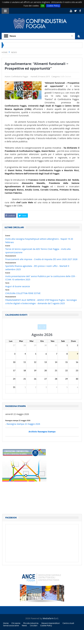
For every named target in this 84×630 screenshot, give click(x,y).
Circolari (33, 625)
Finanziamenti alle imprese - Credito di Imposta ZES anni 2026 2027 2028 (41, 259)
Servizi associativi (11, 625)
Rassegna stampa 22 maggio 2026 (23, 424)
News (24, 625)
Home (6, 623)
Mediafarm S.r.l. (51, 618)
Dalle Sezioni (65, 76)
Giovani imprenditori (50, 623)
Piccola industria (30, 623)
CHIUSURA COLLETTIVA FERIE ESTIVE (23, 293)
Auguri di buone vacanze (17, 286)
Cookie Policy (53, 5)
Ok (42, 5)
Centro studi (68, 623)
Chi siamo (15, 623)
